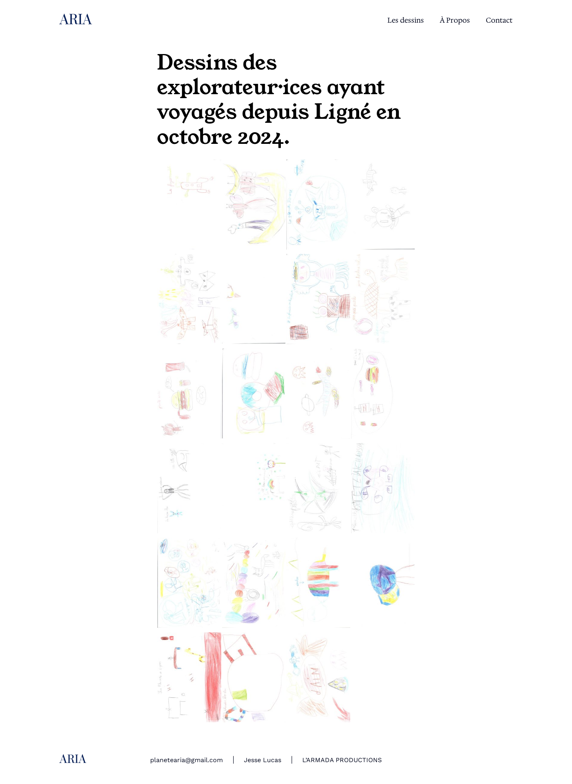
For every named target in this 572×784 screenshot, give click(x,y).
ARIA (76, 20)
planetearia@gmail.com (186, 760)
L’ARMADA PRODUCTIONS (342, 760)
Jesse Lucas (262, 760)
